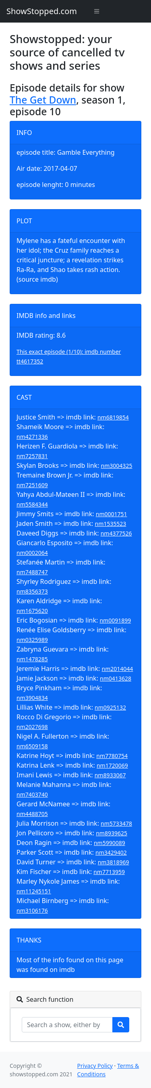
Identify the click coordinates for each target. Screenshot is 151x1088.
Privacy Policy (95, 1065)
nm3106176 (32, 910)
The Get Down (43, 99)
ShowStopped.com (41, 11)
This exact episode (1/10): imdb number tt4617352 (69, 356)
